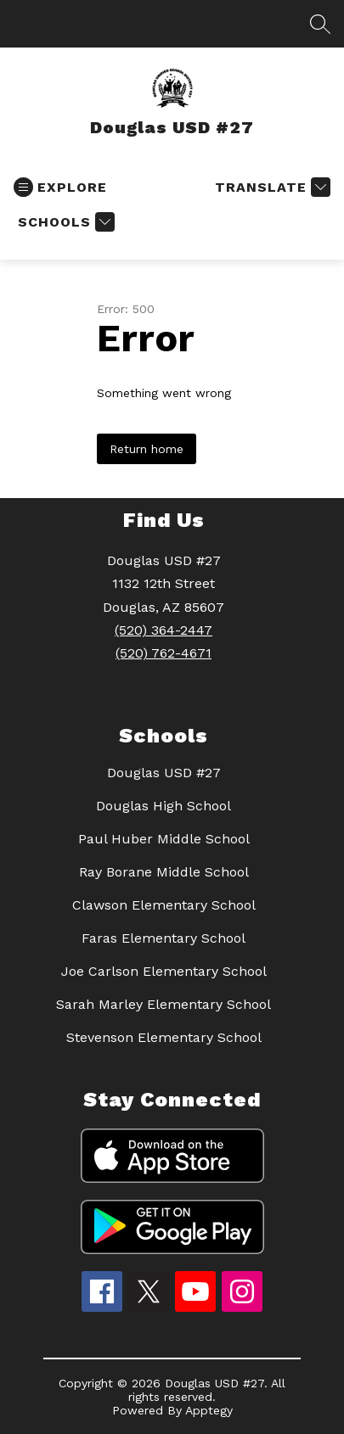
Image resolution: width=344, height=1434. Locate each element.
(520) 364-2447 (163, 630)
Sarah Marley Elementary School (163, 1004)
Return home (146, 449)
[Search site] (320, 24)
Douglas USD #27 (164, 773)
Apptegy (209, 1410)
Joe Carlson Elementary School (164, 971)
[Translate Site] (270, 187)
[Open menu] (60, 187)
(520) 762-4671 (163, 653)
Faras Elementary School (163, 938)
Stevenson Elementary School (164, 1037)
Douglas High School (163, 806)
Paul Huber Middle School (164, 839)
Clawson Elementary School (164, 905)
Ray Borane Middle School (164, 872)
